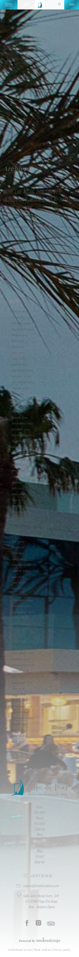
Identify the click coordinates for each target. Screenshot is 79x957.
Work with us (42, 949)
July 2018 (18, 676)
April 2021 (18, 559)
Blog (39, 851)
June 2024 (18, 399)
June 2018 (18, 682)
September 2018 (23, 665)
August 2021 (20, 535)
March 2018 (19, 700)
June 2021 (18, 547)
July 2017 (17, 729)
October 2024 (21, 376)
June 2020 (18, 582)
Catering (39, 829)
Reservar (39, 862)
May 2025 (18, 352)
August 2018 (20, 671)
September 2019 (23, 612)
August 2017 (20, 724)
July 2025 (18, 341)
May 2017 (18, 741)
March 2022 (19, 511)
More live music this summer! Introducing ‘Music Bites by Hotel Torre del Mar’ (36, 200)
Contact (39, 856)
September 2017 (22, 718)
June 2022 (18, 494)
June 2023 (18, 453)
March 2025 (19, 364)
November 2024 (22, 370)
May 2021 (18, 553)
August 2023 (20, 441)
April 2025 (18, 358)
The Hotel (39, 812)
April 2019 (18, 641)
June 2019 (18, 629)
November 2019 (22, 600)
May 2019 (18, 635)
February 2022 (22, 517)
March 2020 (20, 594)
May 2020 (18, 588)
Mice (39, 834)
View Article (67, 252)
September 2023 (23, 435)
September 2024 (23, 382)
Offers (39, 840)
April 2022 (18, 506)
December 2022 (22, 470)
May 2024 (18, 405)
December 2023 (22, 423)
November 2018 (22, 653)
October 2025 (21, 323)
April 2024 (19, 411)
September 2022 (23, 482)
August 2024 (20, 388)
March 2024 (20, 417)
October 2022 (21, 476)
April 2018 (18, 694)
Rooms (39, 818)
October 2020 (21, 564)
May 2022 (18, 500)
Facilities (39, 823)
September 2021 (22, 529)
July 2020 (18, 576)
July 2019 (18, 623)
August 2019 (20, 617)
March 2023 (19, 464)
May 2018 (18, 688)
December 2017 (22, 706)
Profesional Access (20, 949)
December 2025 (22, 317)
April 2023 (18, 458)
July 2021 (18, 541)
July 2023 (18, 447)
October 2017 (20, 712)
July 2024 (18, 394)
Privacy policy (62, 949)
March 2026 (20, 311)
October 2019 (21, 606)
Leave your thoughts (17, 263)
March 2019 (19, 647)
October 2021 (20, 523)
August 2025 (20, 335)
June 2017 (18, 735)
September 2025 (23, 329)
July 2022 (18, 488)
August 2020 (20, 570)
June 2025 (18, 346)
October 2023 (21, 429)
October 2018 (21, 659)
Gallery (39, 845)
